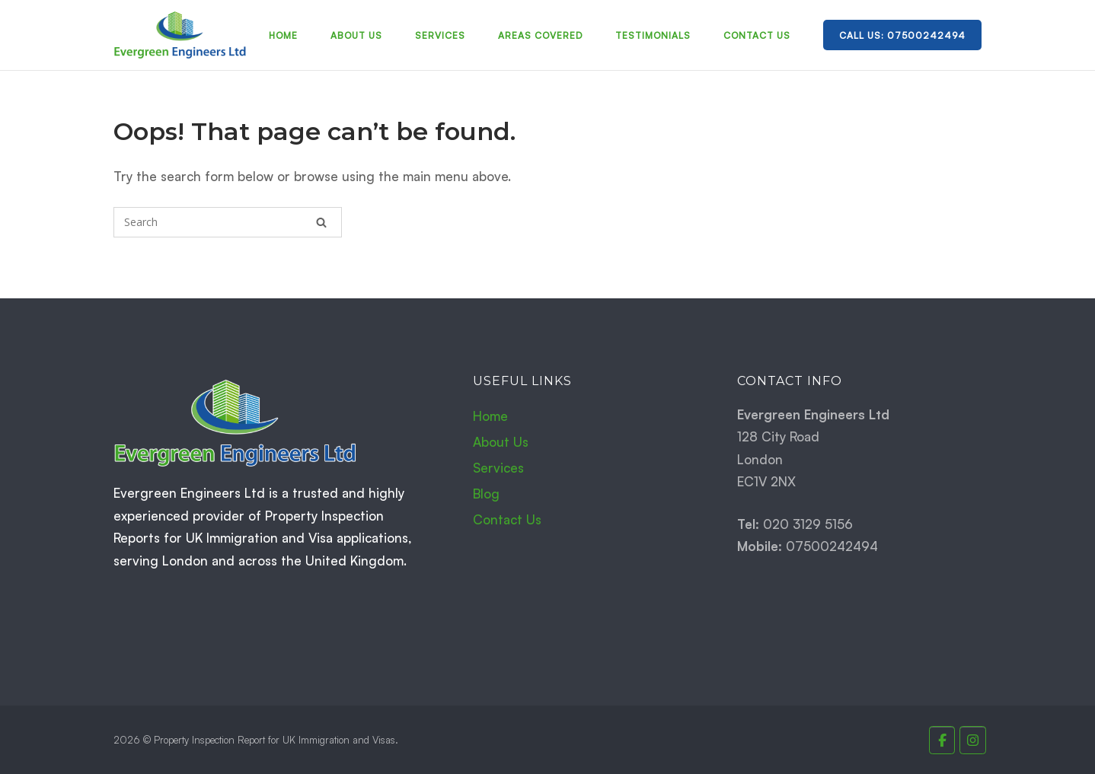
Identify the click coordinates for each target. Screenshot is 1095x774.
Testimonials (653, 35)
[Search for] (227, 222)
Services (440, 35)
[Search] (321, 222)
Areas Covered (540, 35)
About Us (356, 35)
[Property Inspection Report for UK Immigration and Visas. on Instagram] (972, 740)
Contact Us (756, 35)
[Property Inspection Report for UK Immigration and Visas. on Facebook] (942, 740)
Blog (486, 494)
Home (283, 35)
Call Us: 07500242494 (902, 35)
